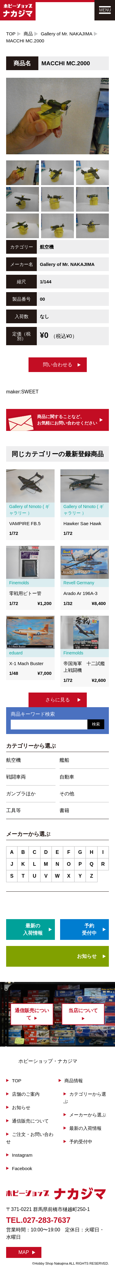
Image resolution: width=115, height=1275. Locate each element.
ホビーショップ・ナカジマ (47, 1061)
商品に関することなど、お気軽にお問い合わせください (67, 419)
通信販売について (30, 1120)
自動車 (66, 776)
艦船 (64, 760)
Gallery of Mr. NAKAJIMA (66, 33)
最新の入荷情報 (85, 1128)
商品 (28, 33)
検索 (96, 724)
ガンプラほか (21, 793)
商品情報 (73, 1080)
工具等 (13, 810)
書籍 (64, 810)
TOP (11, 33)
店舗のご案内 (26, 1094)
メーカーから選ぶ (87, 1114)
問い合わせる (57, 364)
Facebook (22, 1168)
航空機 (13, 760)
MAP (23, 1252)
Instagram (22, 1155)
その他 (66, 793)
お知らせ (87, 956)
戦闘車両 (16, 776)
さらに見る (57, 699)
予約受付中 (80, 1141)
